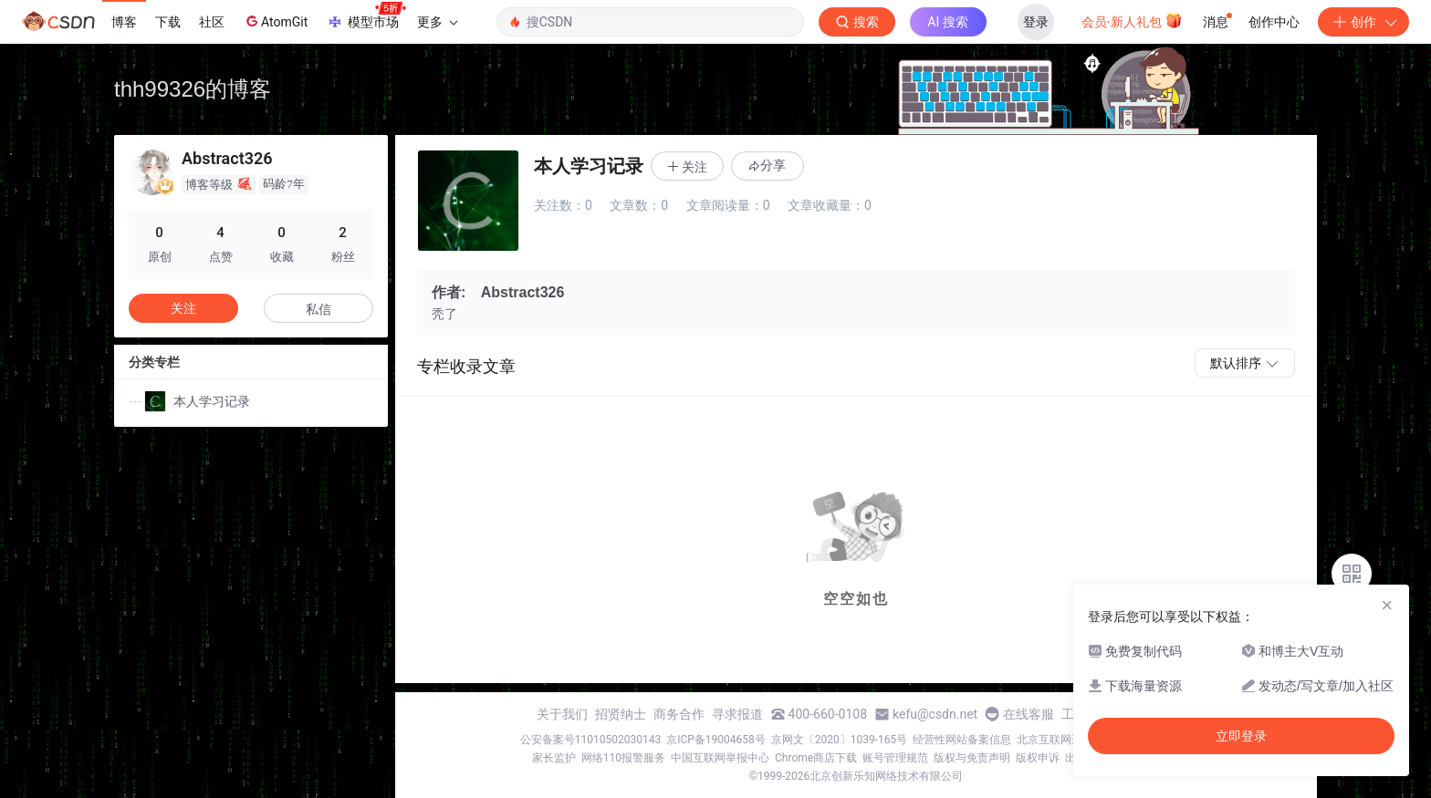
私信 (318, 309)
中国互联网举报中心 (720, 757)
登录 (1036, 22)
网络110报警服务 (623, 757)
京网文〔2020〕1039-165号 (839, 739)
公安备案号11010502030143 (590, 739)
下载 (168, 22)
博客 (124, 22)
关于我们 (562, 714)
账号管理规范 (895, 757)
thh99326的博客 (192, 89)
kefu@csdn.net (935, 714)
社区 (212, 22)
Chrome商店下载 (816, 757)
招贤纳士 (620, 714)
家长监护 (554, 757)
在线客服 (1028, 714)
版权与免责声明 (972, 757)
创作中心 (1274, 22)
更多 (437, 22)
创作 (1363, 22)
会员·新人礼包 (1132, 20)
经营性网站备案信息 (962, 739)
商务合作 (679, 714)
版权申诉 (1038, 757)
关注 (183, 308)
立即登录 (1241, 736)
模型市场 (366, 16)
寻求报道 (737, 714)
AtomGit (275, 20)
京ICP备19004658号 (716, 739)
